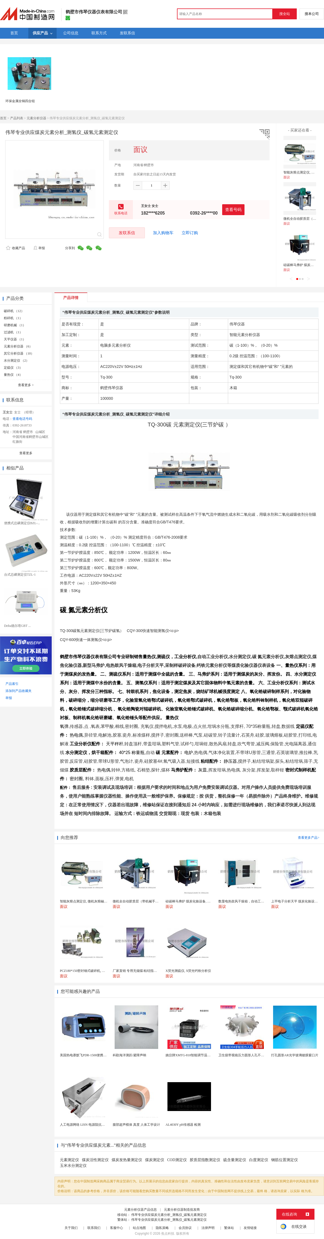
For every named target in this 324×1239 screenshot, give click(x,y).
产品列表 (16, 118)
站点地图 (139, 1228)
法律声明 (208, 1228)
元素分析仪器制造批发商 (182, 1209)
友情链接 (250, 1228)
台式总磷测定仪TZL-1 (20, 574)
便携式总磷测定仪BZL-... (22, 523)
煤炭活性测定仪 (95, 1160)
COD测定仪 (177, 1160)
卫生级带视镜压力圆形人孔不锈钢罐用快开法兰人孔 (256, 1055)
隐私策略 (162, 1228)
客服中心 (116, 1228)
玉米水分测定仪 (73, 1166)
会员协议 (185, 1228)
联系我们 (93, 1228)
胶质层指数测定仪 (205, 1160)
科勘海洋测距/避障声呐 (129, 1055)
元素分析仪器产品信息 (140, 1209)
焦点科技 (167, 1233)
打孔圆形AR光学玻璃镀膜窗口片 (294, 1055)
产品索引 (12, 684)
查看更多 (26, 385)
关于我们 (71, 1228)
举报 (39, 248)
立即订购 (190, 233)
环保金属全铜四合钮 (20, 101)
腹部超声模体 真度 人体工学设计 (136, 1125)
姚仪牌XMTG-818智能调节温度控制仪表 (195, 1055)
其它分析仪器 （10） (19, 353)
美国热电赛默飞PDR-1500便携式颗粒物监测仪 (93, 1055)
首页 (3, 118)
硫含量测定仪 (234, 1160)
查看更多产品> (308, 838)
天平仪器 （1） (15, 339)
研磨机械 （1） (15, 325)
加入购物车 (163, 233)
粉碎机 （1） (13, 318)
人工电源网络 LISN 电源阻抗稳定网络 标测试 (92, 1125)
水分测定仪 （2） (16, 360)
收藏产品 (15, 248)
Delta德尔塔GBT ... (17, 626)
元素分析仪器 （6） (18, 346)
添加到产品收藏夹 (18, 691)
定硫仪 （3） (13, 368)
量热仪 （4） (13, 375)
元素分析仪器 (36, 118)
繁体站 (229, 1228)
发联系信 (127, 232)
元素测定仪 (69, 1160)
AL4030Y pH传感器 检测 (183, 1125)
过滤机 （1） (13, 332)
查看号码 (233, 209)
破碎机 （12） (14, 311)
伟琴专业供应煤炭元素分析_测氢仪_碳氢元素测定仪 (169, 1215)
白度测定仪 (258, 1160)
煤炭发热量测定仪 (127, 1160)
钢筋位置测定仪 (284, 1160)
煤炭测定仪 (154, 1160)
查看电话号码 (22, 419)
